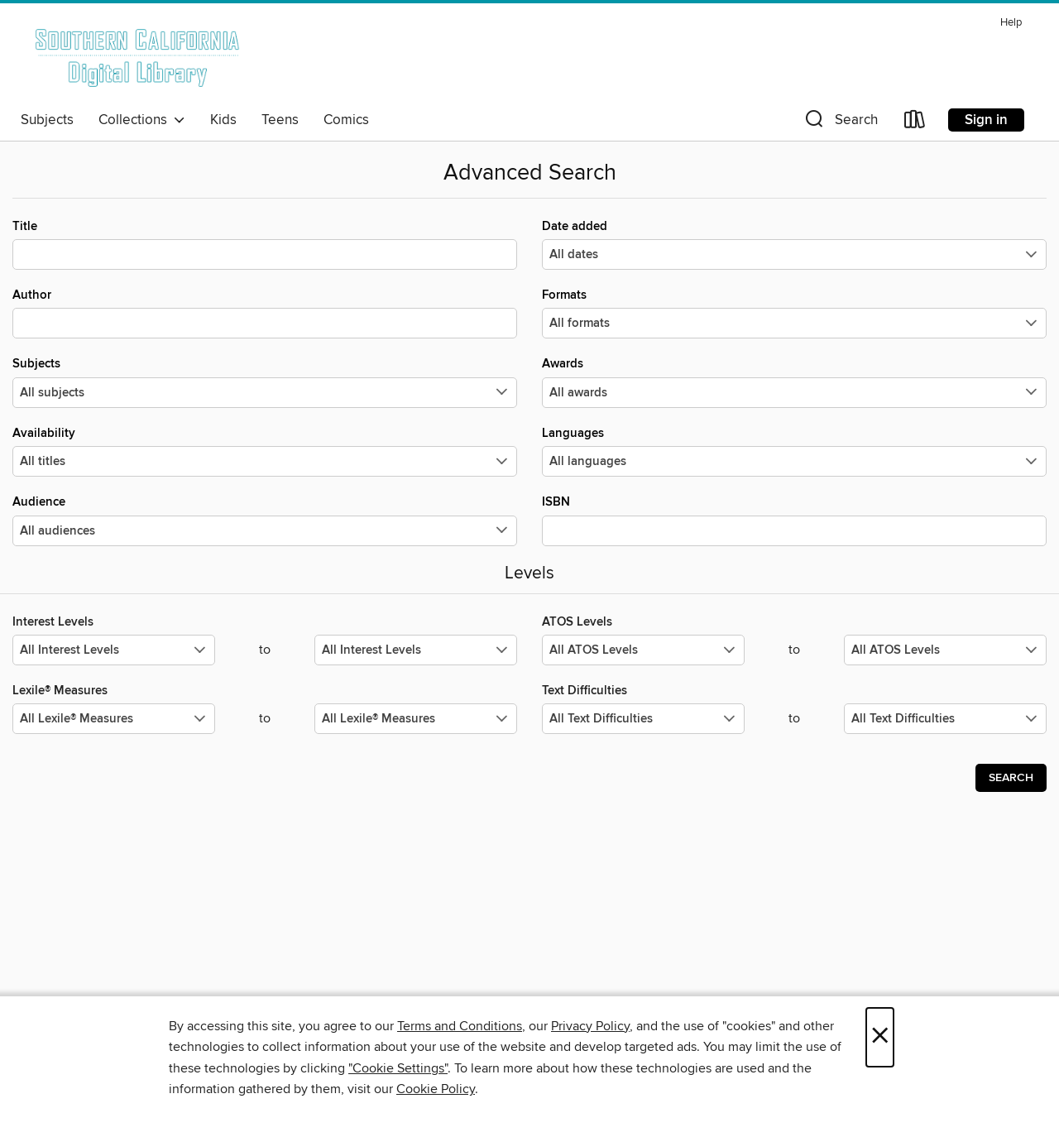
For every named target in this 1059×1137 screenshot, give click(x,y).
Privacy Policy (590, 1026)
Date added (794, 244)
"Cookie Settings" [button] (398, 1068)
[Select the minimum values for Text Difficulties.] (643, 718)
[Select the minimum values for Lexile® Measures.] (113, 718)
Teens (280, 120)
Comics (346, 120)
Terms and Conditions (459, 1026)
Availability (264, 451)
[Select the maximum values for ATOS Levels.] (945, 650)
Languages (794, 451)
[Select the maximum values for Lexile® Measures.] (415, 718)
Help (1011, 23)
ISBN (794, 519)
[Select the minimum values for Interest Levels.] (113, 650)
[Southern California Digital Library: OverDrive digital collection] (138, 57)
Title (264, 244)
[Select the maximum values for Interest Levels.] (415, 650)
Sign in (986, 120)
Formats (794, 312)
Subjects (47, 120)
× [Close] (880, 1037)
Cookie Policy (435, 1089)
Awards (794, 381)
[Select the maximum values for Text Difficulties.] (945, 718)
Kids (223, 120)
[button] (839, 123)
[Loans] (915, 123)
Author (264, 312)
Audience (264, 519)
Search (1011, 777)
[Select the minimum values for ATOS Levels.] (643, 650)
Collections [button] (141, 120)
